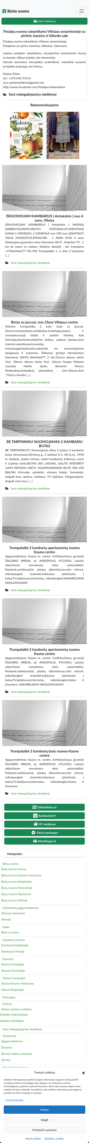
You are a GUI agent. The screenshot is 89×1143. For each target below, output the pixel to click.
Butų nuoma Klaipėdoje (16, 881)
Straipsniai (9, 1035)
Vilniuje (6, 919)
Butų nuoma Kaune (13, 869)
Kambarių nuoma (14, 939)
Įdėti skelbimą (44, 21)
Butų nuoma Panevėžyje (16, 887)
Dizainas (6, 1047)
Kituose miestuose (13, 913)
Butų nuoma (11, 863)
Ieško (6, 927)
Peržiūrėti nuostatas (44, 1130)
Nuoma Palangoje (12, 964)
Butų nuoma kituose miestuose (21, 875)
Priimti (44, 1109)
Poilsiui (7, 1003)
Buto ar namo (10, 932)
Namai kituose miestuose (17, 983)
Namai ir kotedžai (14, 978)
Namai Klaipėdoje (12, 989)
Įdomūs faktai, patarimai (16, 1053)
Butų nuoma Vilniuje (14, 900)
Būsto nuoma (15, 11)
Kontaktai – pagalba (54, 1138)
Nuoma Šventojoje (13, 970)
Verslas (5, 1060)
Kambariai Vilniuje (13, 951)
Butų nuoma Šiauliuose (16, 894)
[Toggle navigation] (81, 11)
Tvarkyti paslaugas (14, 1100)
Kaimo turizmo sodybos (16, 1009)
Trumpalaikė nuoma (15, 1067)
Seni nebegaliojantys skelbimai (30, 262)
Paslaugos (9, 997)
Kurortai (8, 959)
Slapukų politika (33, 1138)
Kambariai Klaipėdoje (15, 945)
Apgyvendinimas (12, 1041)
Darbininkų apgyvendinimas (21, 907)
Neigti (44, 1119)
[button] (83, 1072)
